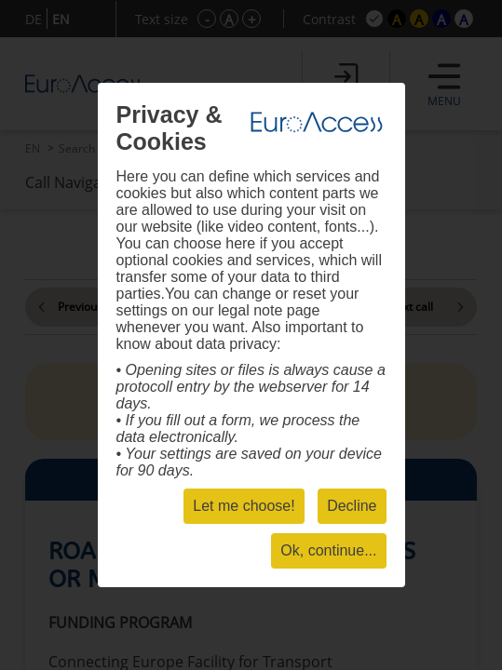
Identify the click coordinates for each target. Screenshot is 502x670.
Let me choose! (243, 506)
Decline (351, 506)
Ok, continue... (328, 550)
